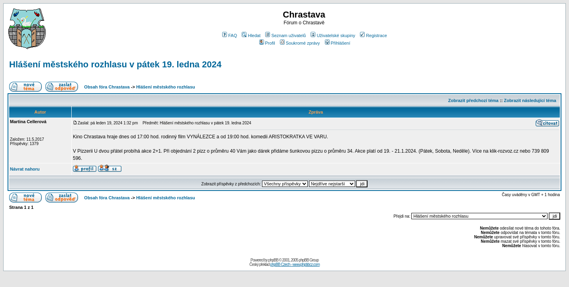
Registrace (373, 35)
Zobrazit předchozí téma (473, 100)
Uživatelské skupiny (333, 35)
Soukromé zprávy (300, 43)
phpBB (273, 260)
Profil (267, 43)
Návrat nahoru (25, 169)
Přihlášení (337, 43)
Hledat (251, 35)
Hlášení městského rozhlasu (165, 87)
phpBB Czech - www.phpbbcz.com (294, 264)
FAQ (229, 35)
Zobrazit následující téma (530, 100)
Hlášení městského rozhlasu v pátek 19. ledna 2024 (115, 64)
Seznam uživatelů (285, 35)
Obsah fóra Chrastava (106, 87)
